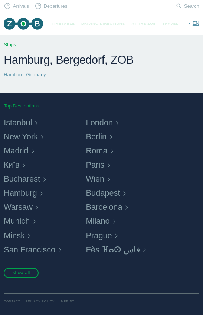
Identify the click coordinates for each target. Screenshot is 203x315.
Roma (97, 150)
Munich (17, 221)
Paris (95, 164)
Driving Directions (103, 23)
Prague (99, 235)
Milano (98, 221)
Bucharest (22, 178)
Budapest (103, 193)
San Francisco (29, 249)
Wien (95, 178)
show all (21, 272)
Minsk (14, 235)
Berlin (96, 136)
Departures (55, 6)
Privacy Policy (40, 301)
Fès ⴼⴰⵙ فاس (113, 249)
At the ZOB (144, 23)
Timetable (63, 23)
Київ (11, 164)
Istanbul (18, 122)
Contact (12, 301)
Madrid (16, 150)
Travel (171, 23)
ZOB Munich (23, 23)
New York (21, 136)
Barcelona (104, 207)
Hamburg (13, 74)
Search (191, 6)
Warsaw (18, 207)
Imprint (67, 301)
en (196, 23)
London (99, 122)
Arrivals (21, 6)
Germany (36, 74)
